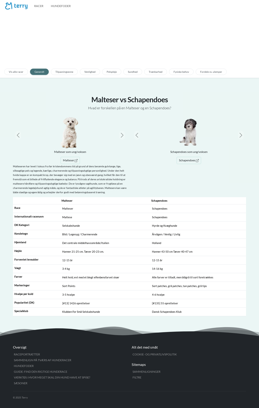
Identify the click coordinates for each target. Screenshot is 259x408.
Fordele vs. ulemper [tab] (211, 71)
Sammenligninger (146, 371)
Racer (38, 6)
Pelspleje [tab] (112, 71)
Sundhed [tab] (133, 71)
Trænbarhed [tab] (155, 71)
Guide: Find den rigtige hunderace (40, 371)
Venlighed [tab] (90, 71)
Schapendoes (189, 160)
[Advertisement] (129, 42)
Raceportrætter (27, 354)
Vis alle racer (16, 71)
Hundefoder (61, 6)
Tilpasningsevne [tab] (64, 71)
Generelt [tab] (39, 71)
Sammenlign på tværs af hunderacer (42, 360)
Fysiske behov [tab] (181, 71)
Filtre (137, 377)
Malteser (70, 160)
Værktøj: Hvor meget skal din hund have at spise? (52, 377)
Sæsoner (20, 383)
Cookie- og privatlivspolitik (155, 354)
